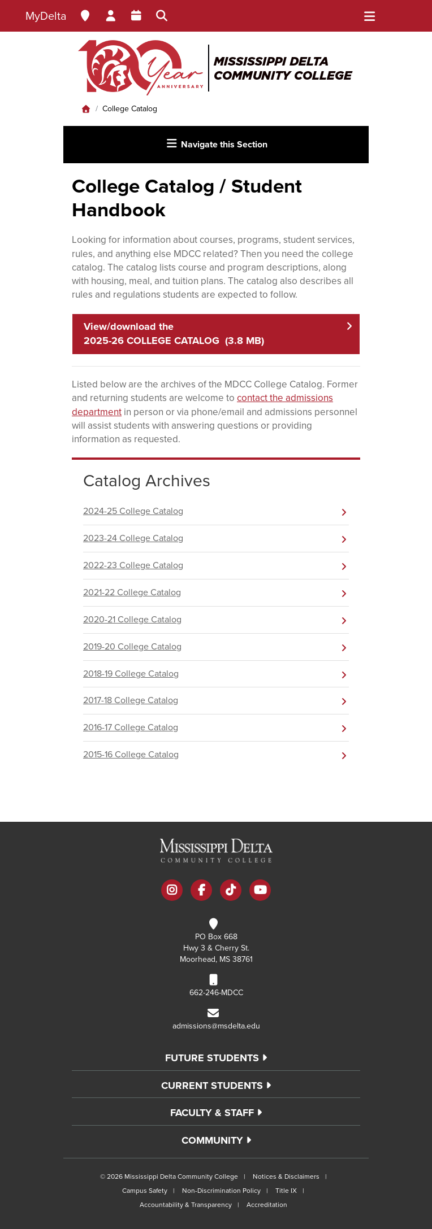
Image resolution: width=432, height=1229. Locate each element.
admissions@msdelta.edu (216, 1026)
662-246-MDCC (216, 992)
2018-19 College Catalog (131, 673)
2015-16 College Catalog (131, 754)
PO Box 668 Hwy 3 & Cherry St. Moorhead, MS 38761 (216, 948)
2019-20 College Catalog (132, 646)
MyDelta (46, 16)
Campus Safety (144, 1191)
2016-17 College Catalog (130, 727)
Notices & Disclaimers (286, 1176)
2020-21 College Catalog (132, 619)
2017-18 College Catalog (130, 700)
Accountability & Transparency (186, 1205)
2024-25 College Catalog (133, 511)
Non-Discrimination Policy (221, 1191)
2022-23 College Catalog (133, 565)
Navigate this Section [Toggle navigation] (216, 144)
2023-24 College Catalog (133, 538)
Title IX (286, 1191)
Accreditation (267, 1205)
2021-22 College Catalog (132, 592)
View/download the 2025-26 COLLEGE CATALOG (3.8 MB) (174, 333)
